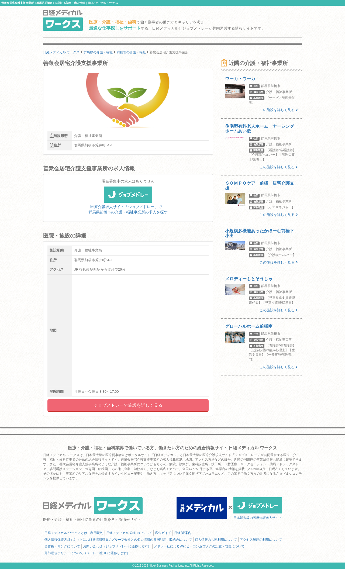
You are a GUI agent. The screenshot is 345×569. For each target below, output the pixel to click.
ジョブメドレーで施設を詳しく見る (128, 405)
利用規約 (96, 533)
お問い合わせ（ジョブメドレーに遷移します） (117, 546)
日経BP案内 (182, 533)
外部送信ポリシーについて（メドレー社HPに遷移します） (87, 553)
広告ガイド (163, 533)
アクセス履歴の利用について (261, 540)
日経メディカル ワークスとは (65, 533)
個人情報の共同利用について (216, 540)
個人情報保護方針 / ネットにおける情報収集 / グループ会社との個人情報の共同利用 (105, 540)
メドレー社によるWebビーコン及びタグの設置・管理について (199, 546)
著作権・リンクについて (62, 546)
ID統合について (180, 540)
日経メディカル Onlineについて (129, 533)
